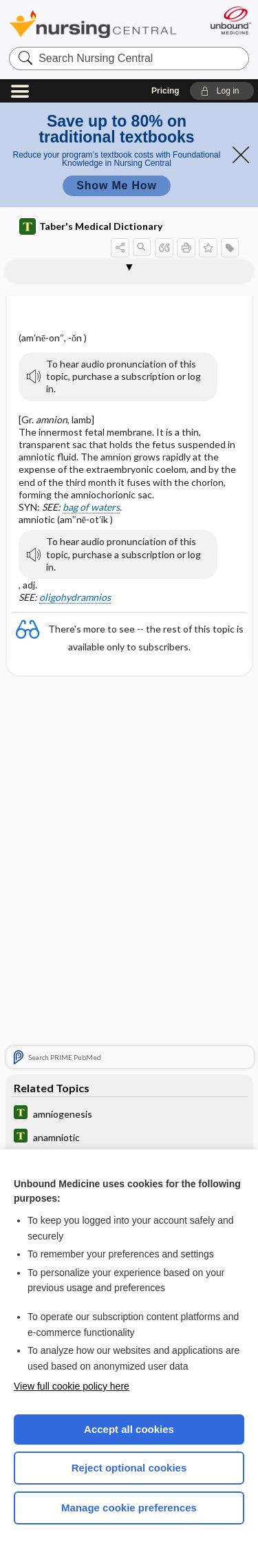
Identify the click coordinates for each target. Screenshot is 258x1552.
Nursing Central (93, 23)
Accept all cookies (129, 1429)
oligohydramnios (75, 597)
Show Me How (116, 185)
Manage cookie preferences (129, 1507)
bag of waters (91, 507)
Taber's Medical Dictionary (90, 226)
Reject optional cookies (129, 1468)
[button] (222, 91)
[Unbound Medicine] (230, 20)
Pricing (165, 91)
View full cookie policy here (71, 1386)
